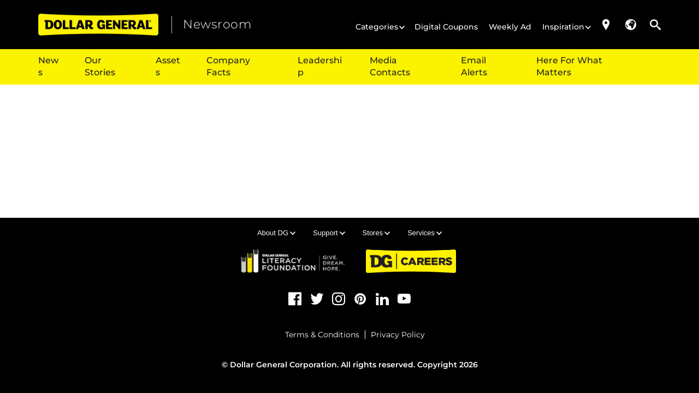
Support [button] (325, 233)
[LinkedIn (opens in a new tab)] (382, 299)
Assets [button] (168, 66)
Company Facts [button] (228, 66)
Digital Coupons (446, 27)
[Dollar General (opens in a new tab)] (98, 24)
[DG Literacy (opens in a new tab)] (294, 260)
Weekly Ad (510, 27)
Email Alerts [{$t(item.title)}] (474, 66)
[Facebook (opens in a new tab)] (294, 299)
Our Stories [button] (100, 66)
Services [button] (421, 233)
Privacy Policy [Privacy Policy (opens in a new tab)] (398, 334)
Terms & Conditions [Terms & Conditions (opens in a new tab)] (322, 334)
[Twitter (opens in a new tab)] (316, 299)
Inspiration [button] (563, 27)
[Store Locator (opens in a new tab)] (606, 24)
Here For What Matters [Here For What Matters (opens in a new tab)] (569, 66)
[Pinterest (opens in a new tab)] (360, 299)
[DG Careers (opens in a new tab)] (411, 261)
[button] (630, 24)
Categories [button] (377, 27)
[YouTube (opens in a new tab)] (404, 299)
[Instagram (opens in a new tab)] (338, 299)
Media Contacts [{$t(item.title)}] (390, 66)
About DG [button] (272, 233)
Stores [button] (373, 233)
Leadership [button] (320, 66)
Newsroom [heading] (217, 24)
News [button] (48, 66)
